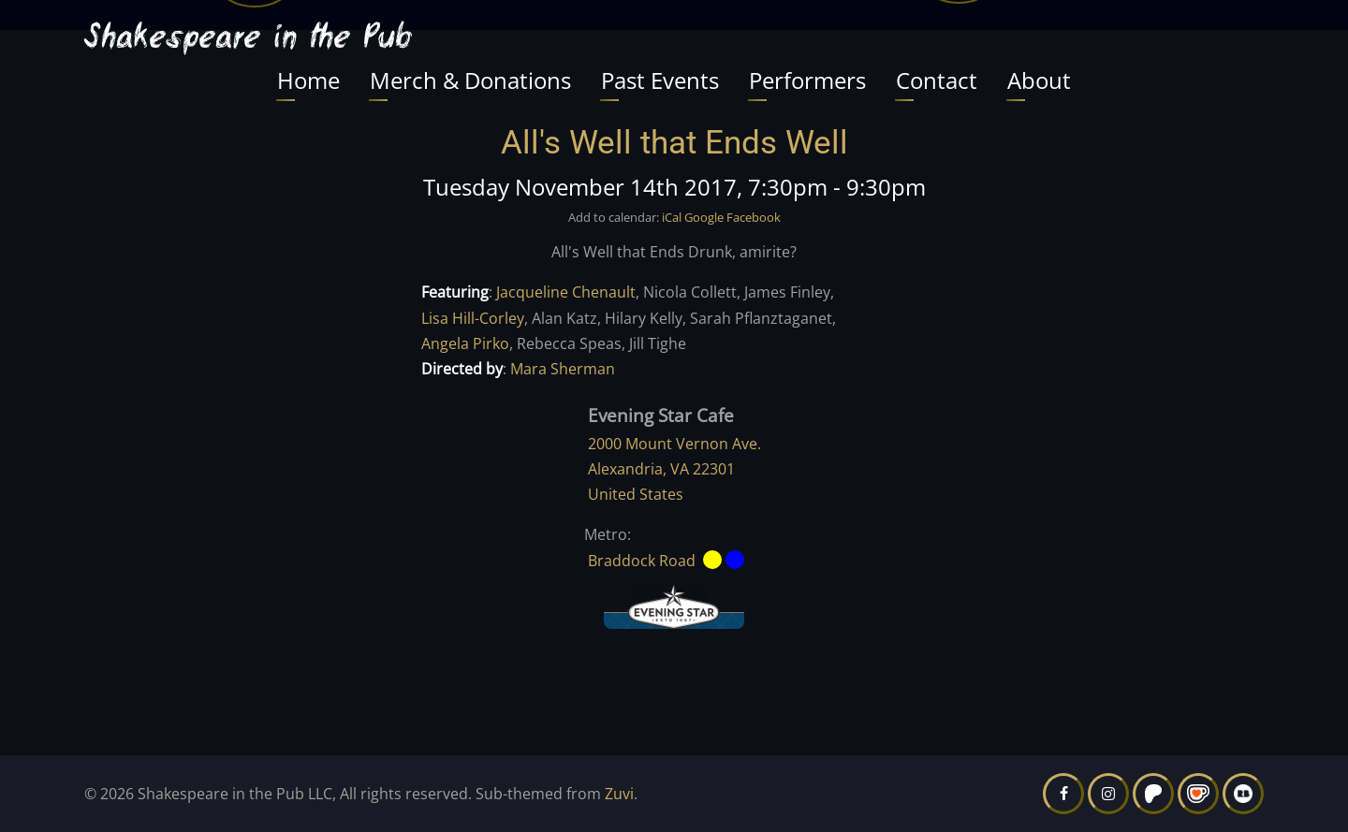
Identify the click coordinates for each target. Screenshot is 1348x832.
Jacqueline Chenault (566, 292)
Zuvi (619, 793)
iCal (671, 217)
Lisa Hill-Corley (472, 318)
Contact (936, 80)
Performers (807, 80)
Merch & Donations (470, 80)
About (1039, 80)
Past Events (660, 80)
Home (308, 80)
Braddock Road (642, 560)
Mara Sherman (562, 368)
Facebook (753, 217)
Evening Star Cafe (661, 415)
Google (704, 217)
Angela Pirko (465, 343)
